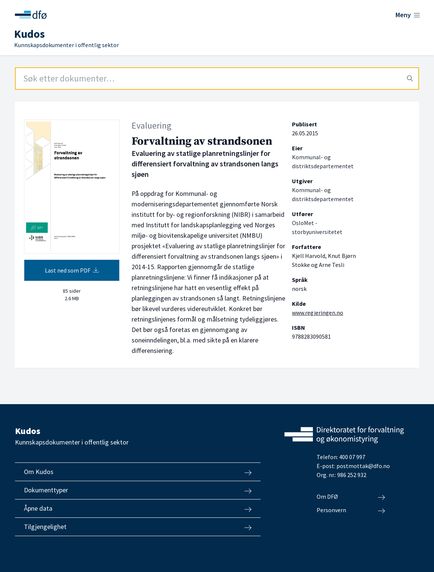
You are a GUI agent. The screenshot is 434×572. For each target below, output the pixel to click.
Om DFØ (351, 497)
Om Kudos (138, 471)
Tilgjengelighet (138, 526)
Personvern (351, 510)
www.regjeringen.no (317, 312)
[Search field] (217, 78)
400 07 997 (352, 457)
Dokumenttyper (138, 490)
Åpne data (138, 508)
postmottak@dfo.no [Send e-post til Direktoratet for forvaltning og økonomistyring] (363, 466)
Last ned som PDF (72, 270)
